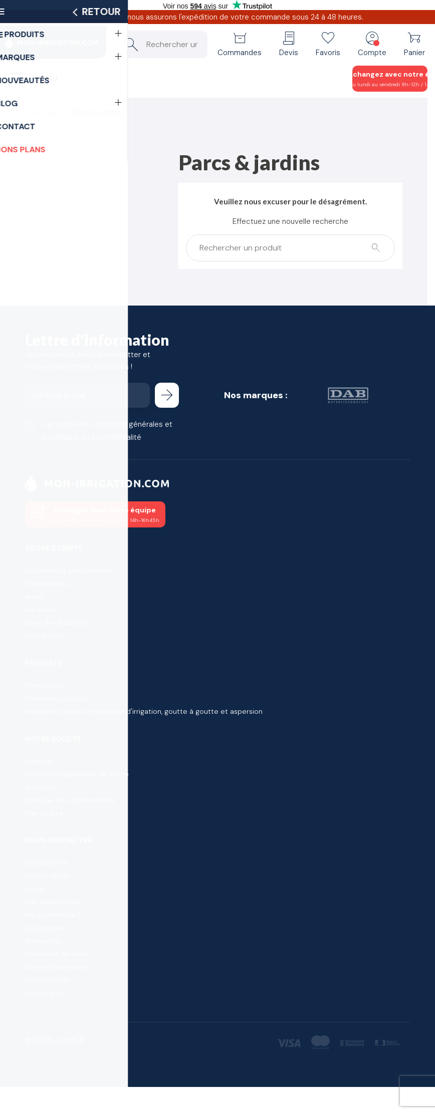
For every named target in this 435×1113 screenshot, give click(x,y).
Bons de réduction (56, 622)
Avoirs (35, 596)
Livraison (39, 760)
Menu (46, 78)
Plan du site (44, 812)
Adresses (40, 609)
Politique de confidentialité (70, 799)
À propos (40, 786)
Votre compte (54, 547)
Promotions (44, 685)
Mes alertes (44, 635)
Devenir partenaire (56, 966)
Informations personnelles (68, 570)
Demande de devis (57, 953)
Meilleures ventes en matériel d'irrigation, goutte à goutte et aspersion (144, 711)
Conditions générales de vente (77, 773)
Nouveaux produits (56, 698)
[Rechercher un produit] (161, 44)
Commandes (46, 583)
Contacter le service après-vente (49, 875)
